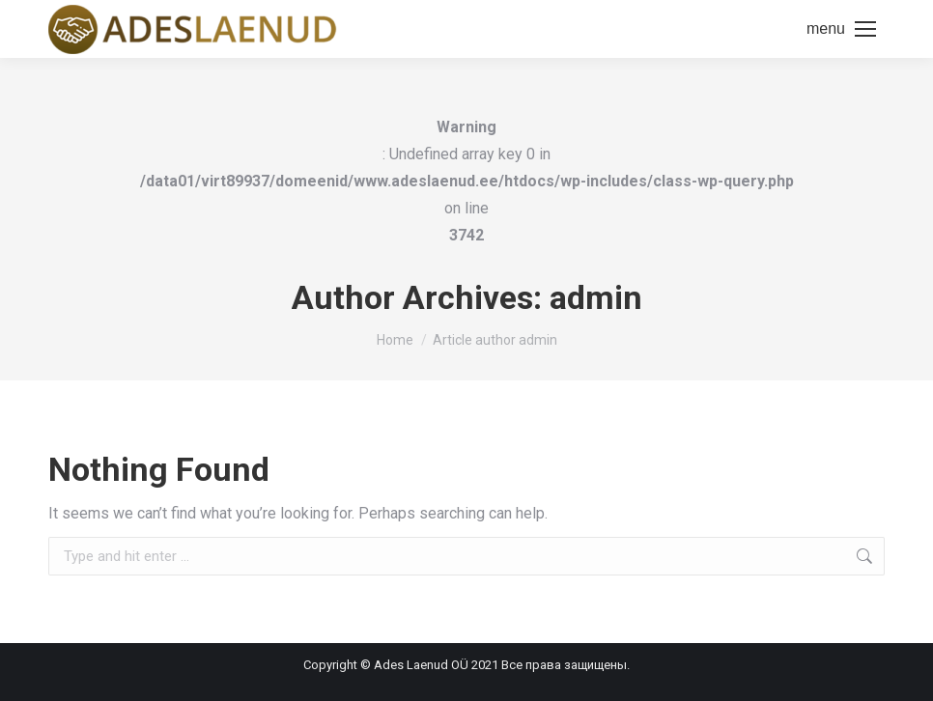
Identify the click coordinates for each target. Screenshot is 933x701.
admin (596, 297)
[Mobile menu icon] (841, 29)
